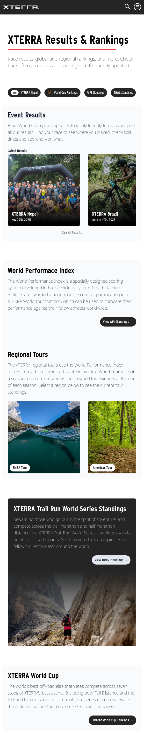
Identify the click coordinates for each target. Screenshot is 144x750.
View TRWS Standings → (111, 560)
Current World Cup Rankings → (112, 720)
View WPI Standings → (118, 322)
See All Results (72, 232)
